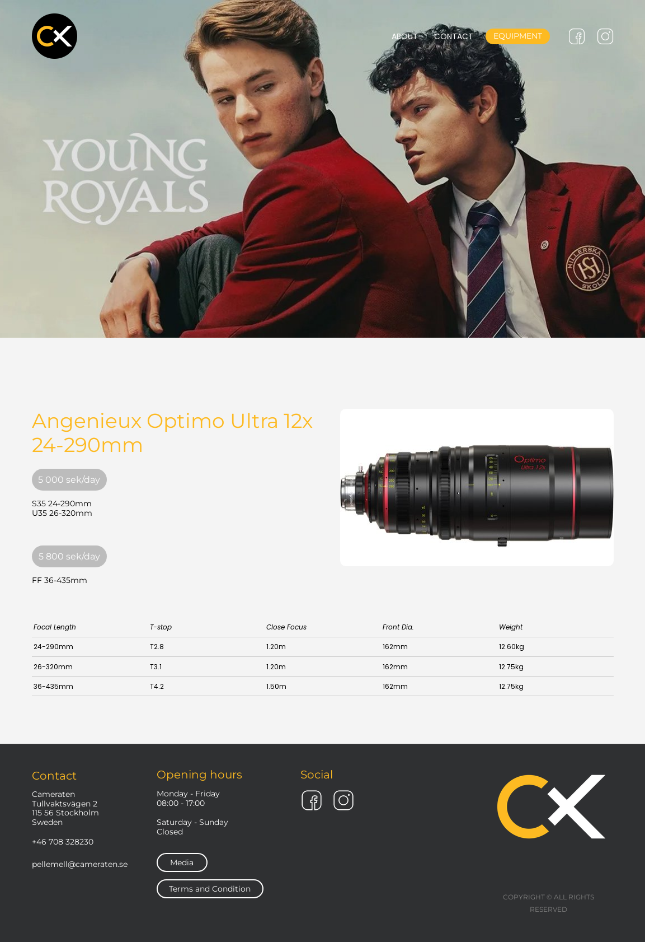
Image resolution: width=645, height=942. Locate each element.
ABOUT (405, 36)
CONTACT (453, 36)
